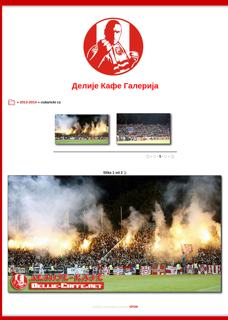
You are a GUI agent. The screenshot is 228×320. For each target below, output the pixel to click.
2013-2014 (28, 102)
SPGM (133, 306)
